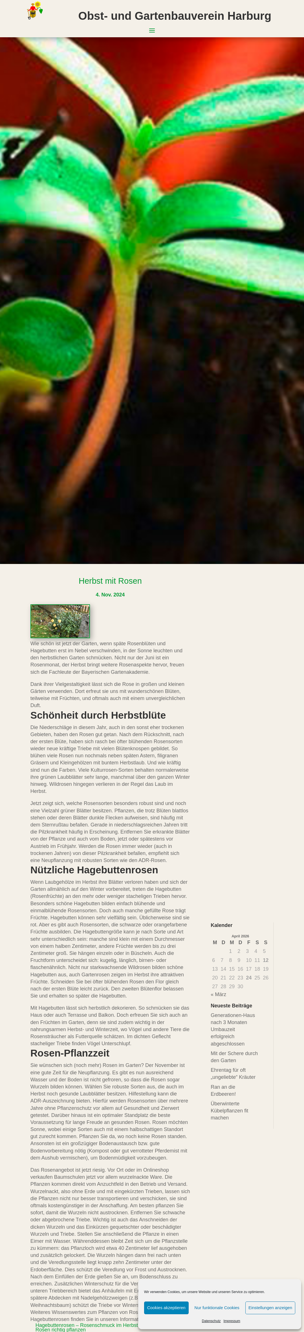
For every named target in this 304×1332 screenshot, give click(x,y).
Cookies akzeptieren (166, 1307)
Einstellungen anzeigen (270, 1307)
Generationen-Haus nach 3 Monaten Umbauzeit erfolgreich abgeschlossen (233, 1029)
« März (218, 994)
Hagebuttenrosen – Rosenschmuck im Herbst (87, 1325)
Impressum (232, 1321)
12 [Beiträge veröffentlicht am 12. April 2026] (265, 960)
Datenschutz (211, 1321)
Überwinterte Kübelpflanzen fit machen (229, 1111)
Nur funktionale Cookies (217, 1307)
